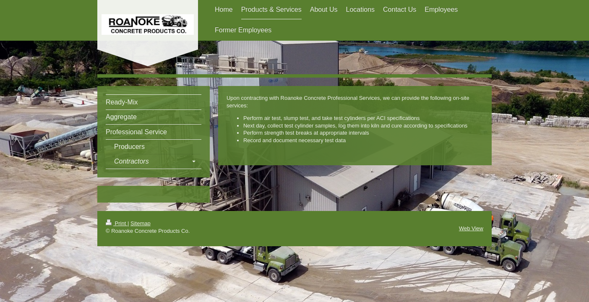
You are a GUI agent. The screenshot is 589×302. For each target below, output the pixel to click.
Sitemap (140, 223)
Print (117, 223)
